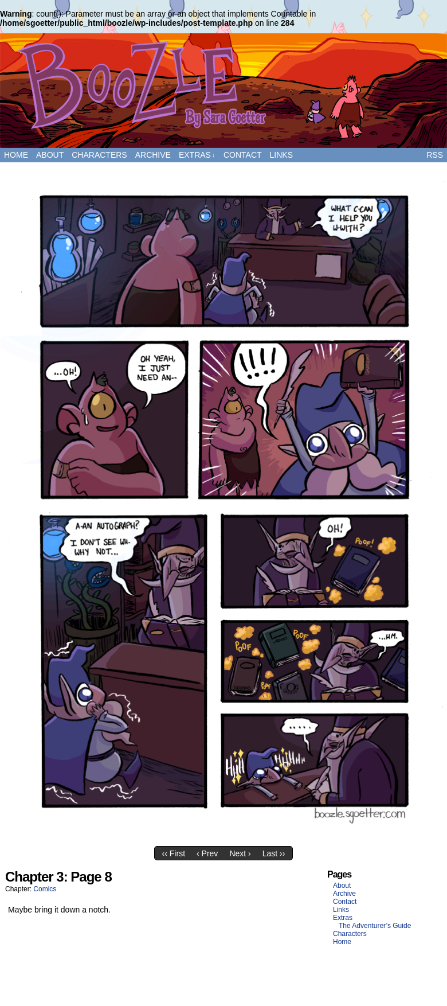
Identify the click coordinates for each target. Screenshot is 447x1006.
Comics (44, 889)
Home (16, 154)
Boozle (223, 90)
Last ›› (273, 853)
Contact (242, 154)
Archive (153, 154)
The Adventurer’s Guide (375, 926)
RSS (434, 154)
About (50, 154)
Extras (197, 155)
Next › (239, 853)
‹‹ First (173, 853)
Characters (99, 154)
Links (281, 154)
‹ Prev (207, 853)
